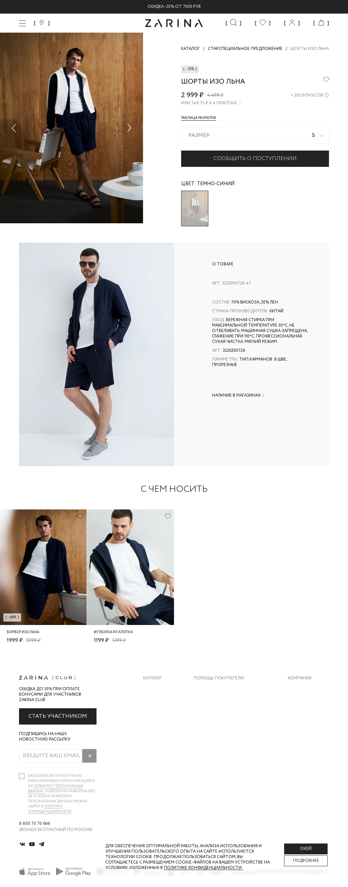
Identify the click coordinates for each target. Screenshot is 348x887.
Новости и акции (308, 729)
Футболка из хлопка (113, 632)
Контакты (299, 716)
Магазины (299, 743)
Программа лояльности (221, 729)
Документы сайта (214, 757)
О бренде (298, 689)
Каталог (152, 678)
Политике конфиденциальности (49, 809)
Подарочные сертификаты (224, 743)
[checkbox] (21, 776)
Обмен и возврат (212, 702)
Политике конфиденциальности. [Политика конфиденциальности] (203, 868)
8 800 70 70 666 (34, 824)
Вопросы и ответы (215, 716)
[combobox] (255, 135)
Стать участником (58, 716)
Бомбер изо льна (23, 632)
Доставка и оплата (215, 689)
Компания (299, 678)
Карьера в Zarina (306, 702)
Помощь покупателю (219, 678)
